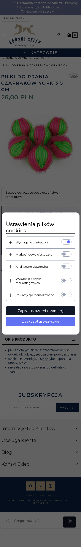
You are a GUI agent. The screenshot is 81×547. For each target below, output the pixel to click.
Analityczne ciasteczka (32, 266)
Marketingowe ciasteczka (34, 254)
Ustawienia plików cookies (30, 227)
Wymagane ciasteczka (32, 242)
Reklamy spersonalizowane (35, 295)
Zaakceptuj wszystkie (40, 321)
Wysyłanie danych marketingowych (28, 281)
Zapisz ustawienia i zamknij (41, 311)
